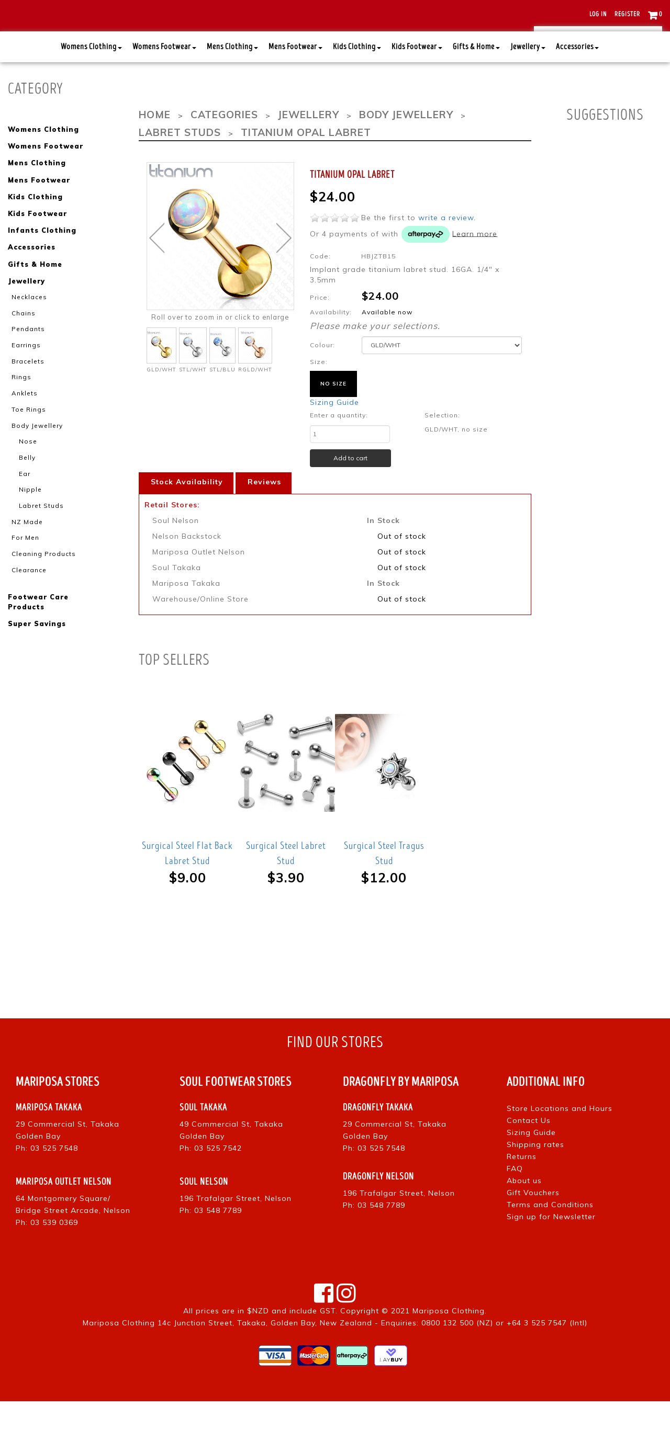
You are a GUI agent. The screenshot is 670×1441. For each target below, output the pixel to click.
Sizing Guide (334, 441)
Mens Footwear (295, 88)
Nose (26, 471)
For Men (24, 565)
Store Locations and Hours (559, 1147)
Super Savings (36, 648)
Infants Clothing (40, 267)
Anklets (24, 425)
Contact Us (529, 1159)
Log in (598, 14)
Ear (24, 503)
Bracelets (26, 394)
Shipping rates (535, 1183)
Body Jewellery (34, 456)
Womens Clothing (91, 88)
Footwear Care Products (38, 627)
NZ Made (25, 549)
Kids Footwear (417, 88)
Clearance (27, 596)
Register (627, 14)
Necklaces (27, 332)
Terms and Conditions (550, 1244)
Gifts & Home (476, 88)
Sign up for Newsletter (551, 1256)
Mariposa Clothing (448, 1350)
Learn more (474, 273)
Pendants (26, 363)
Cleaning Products (40, 580)
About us (524, 1219)
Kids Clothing (357, 88)
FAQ (515, 1207)
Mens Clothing (232, 88)
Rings (21, 409)
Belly (27, 487)
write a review (446, 257)
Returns (522, 1195)
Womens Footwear (164, 88)
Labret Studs (39, 534)
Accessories (577, 88)
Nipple (28, 518)
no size (333, 422)
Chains (23, 347)
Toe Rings (27, 441)
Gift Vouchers (533, 1231)
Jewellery (527, 88)
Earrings (25, 378)
